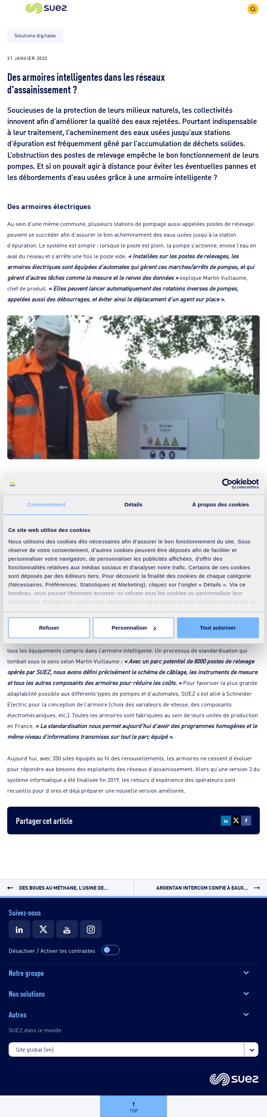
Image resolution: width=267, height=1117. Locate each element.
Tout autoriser (218, 628)
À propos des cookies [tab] (220, 504)
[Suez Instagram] (91, 929)
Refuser (49, 628)
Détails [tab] (134, 504)
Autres (17, 1014)
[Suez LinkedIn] (19, 929)
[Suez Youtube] (67, 929)
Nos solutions (27, 993)
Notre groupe (26, 972)
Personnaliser (134, 628)
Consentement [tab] (46, 504)
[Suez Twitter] (43, 929)
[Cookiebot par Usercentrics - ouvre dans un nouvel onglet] (227, 483)
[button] (46, 9)
